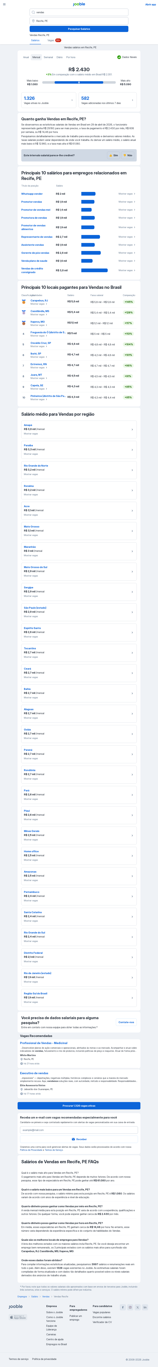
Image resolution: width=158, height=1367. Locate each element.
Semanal (48, 57)
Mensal (36, 57)
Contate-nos (126, 1022)
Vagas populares (101, 1312)
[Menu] (4, 4)
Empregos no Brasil (56, 1344)
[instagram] (130, 1307)
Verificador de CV (102, 1322)
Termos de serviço (19, 1359)
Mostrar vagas (127, 193)
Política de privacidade (44, 1359)
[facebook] (123, 1307)
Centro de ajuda (54, 1339)
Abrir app (150, 4)
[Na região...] (79, 21)
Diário (60, 57)
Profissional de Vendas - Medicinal (43, 1043)
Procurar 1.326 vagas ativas (79, 1105)
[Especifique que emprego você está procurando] (79, 12)
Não (127, 155)
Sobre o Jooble (54, 1312)
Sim (113, 155)
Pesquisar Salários (79, 28)
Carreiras (51, 1334)
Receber (79, 1139)
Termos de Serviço (54, 1150)
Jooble (145, 1359)
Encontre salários (102, 1317)
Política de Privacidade (31, 1150)
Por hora (70, 57)
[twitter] (138, 1307)
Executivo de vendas (34, 1073)
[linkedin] (145, 1307)
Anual (26, 57)
